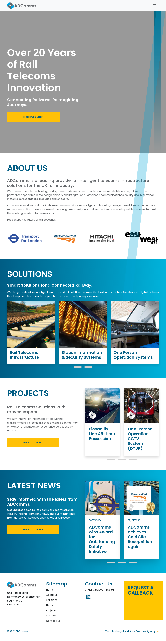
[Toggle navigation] (154, 6)
